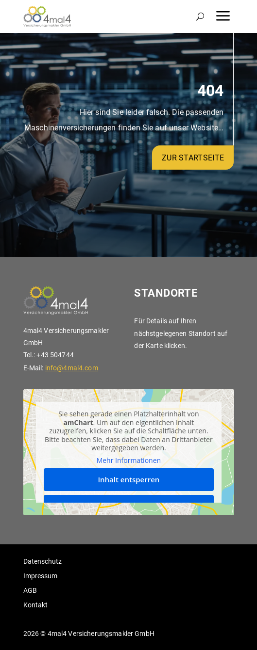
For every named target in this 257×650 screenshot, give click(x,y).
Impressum (40, 576)
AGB (30, 590)
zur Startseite (193, 157)
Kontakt (35, 605)
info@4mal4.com (71, 368)
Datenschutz (42, 561)
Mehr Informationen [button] (128, 460)
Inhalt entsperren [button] (128, 479)
